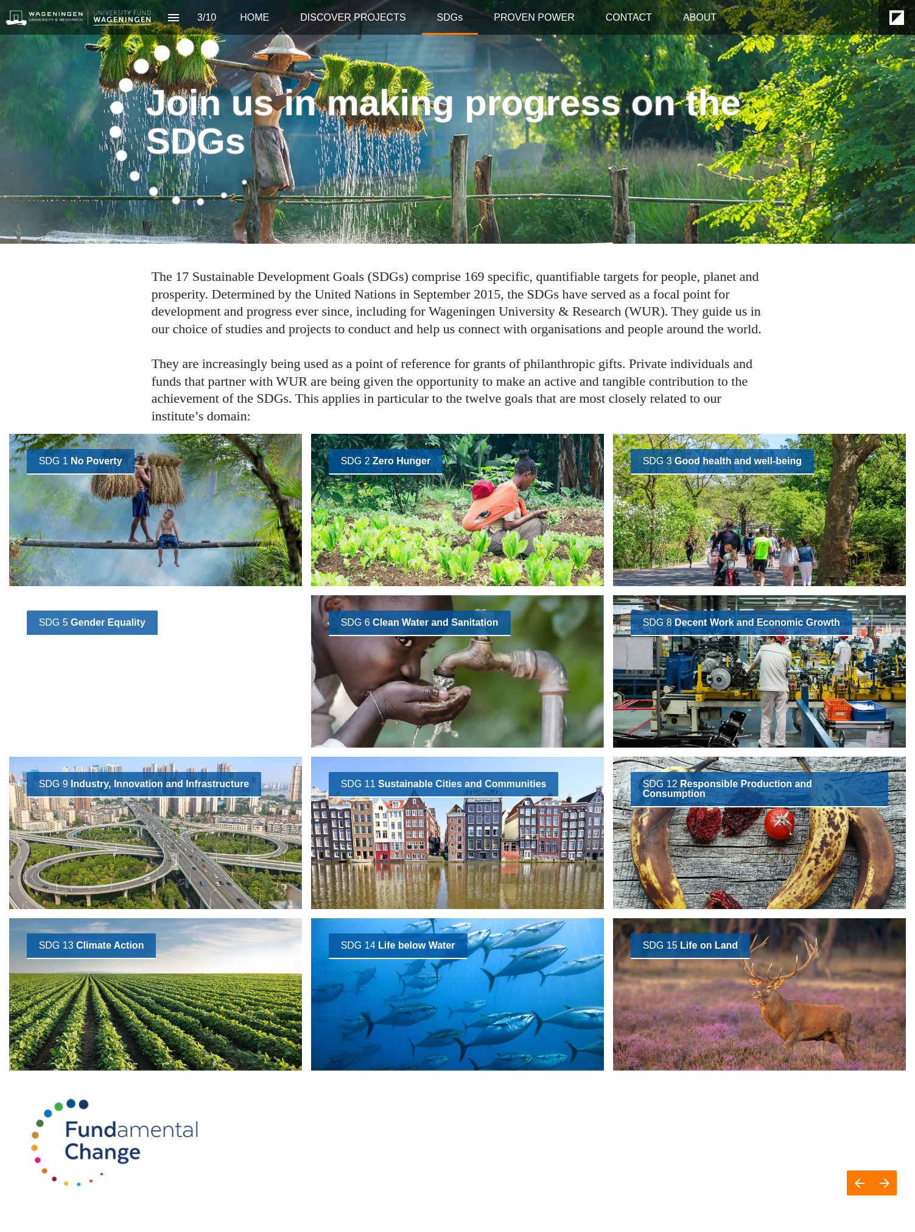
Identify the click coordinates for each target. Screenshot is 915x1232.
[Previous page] (859, 1182)
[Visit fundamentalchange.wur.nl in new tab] (81, 462)
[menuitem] (254, 17)
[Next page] (884, 1182)
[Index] (173, 17)
